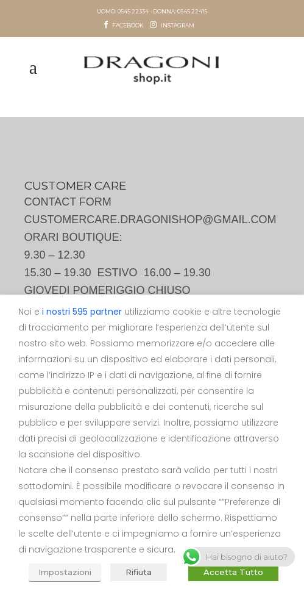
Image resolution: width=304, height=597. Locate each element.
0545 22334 (133, 11)
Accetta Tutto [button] (233, 572)
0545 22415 (192, 11)
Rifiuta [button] (138, 572)
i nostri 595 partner (82, 312)
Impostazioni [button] (64, 572)
